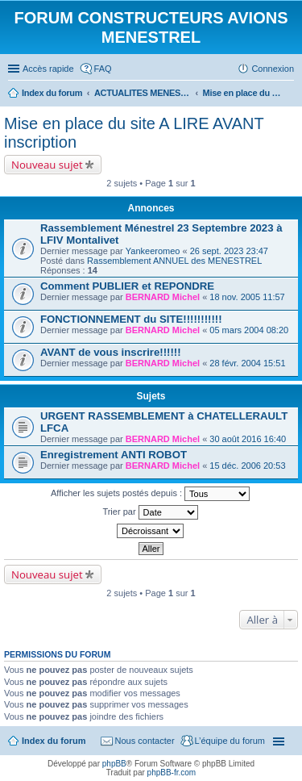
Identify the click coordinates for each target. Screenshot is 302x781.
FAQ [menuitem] (103, 68)
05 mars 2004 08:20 (248, 330)
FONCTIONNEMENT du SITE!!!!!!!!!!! (131, 319)
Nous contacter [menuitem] (145, 741)
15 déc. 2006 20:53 (247, 465)
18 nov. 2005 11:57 (246, 297)
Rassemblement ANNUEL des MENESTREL (174, 260)
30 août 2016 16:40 (247, 439)
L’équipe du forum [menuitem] (230, 741)
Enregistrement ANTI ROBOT (113, 455)
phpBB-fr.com (172, 772)
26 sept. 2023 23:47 (229, 251)
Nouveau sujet (47, 164)
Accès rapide (48, 68)
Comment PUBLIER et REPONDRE (127, 286)
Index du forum (53, 741)
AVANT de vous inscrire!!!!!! (110, 352)
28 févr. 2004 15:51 (247, 363)
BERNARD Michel (163, 297)
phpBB (114, 763)
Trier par (149, 512)
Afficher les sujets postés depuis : (150, 494)
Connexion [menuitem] (272, 68)
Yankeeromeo (153, 251)
